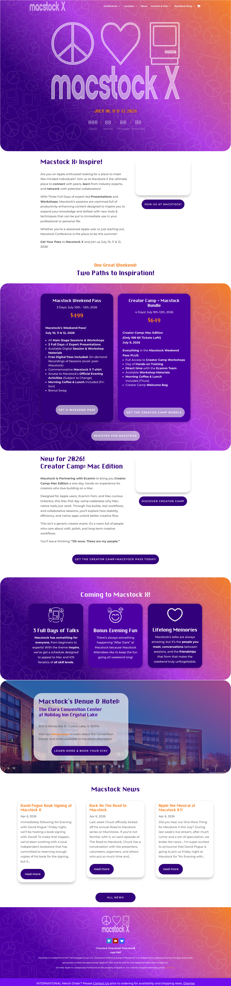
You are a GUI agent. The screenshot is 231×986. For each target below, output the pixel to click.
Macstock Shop (183, 6)
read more (32, 874)
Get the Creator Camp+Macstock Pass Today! (115, 559)
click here (170, 967)
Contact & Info (159, 6)
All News (115, 897)
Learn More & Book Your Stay (81, 750)
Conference (110, 6)
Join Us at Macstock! (163, 204)
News (144, 6)
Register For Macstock (115, 435)
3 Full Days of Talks (56, 630)
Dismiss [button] (189, 983)
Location (129, 6)
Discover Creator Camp (163, 501)
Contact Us (101, 983)
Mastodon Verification (115, 972)
